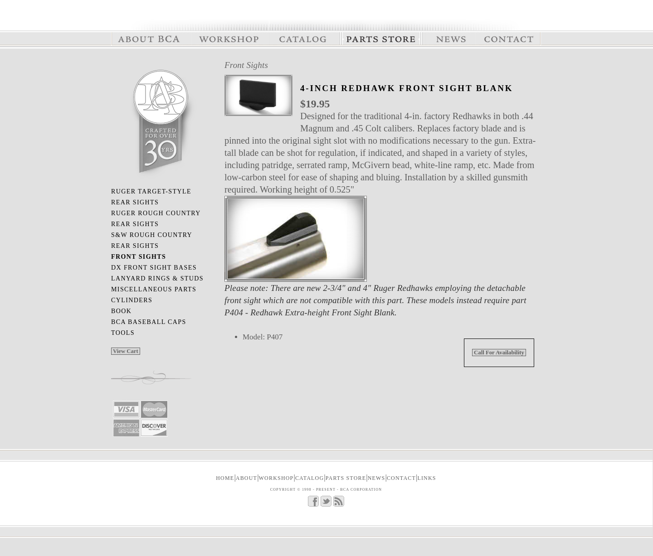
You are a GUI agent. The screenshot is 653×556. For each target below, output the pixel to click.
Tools (123, 332)
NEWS (376, 478)
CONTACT (401, 478)
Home (225, 478)
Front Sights (246, 65)
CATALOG (309, 478)
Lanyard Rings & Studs (157, 278)
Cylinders (131, 300)
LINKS (426, 478)
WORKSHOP (276, 478)
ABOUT (246, 478)
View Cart (126, 351)
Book (121, 311)
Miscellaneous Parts (153, 289)
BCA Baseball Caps (148, 322)
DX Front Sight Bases (154, 267)
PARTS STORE (346, 478)
